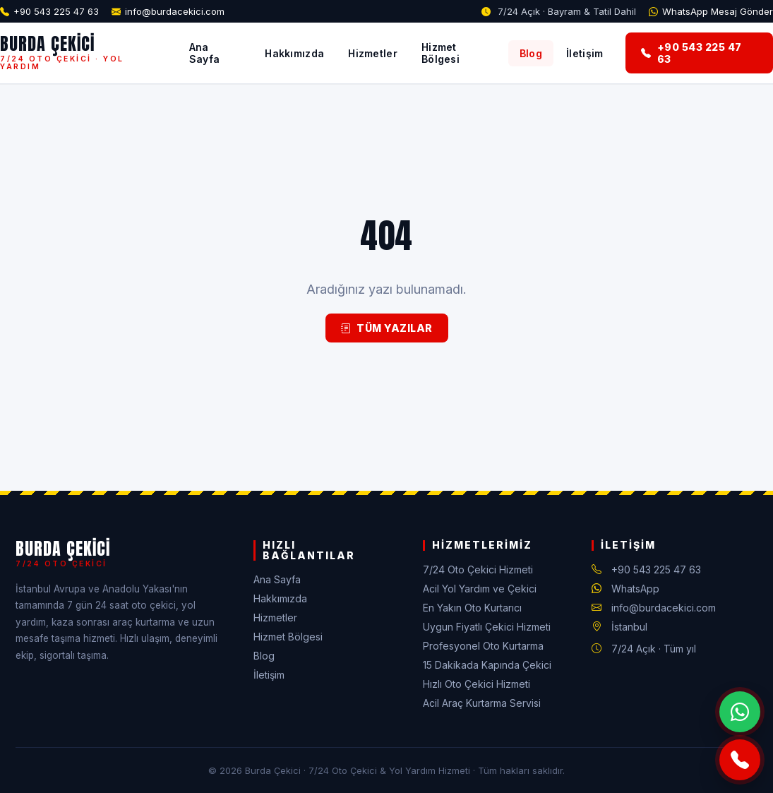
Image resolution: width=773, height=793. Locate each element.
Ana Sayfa (204, 53)
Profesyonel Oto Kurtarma (483, 646)
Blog (531, 53)
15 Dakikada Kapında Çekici (487, 665)
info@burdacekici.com (174, 11)
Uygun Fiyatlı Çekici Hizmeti (487, 627)
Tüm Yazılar (387, 328)
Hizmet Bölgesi (440, 53)
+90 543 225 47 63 (56, 11)
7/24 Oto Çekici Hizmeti (478, 570)
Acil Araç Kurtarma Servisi (482, 703)
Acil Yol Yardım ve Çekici (480, 589)
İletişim (584, 53)
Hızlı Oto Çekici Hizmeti (476, 684)
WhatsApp (635, 589)
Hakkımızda (294, 53)
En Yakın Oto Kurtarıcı (472, 608)
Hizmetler (372, 53)
